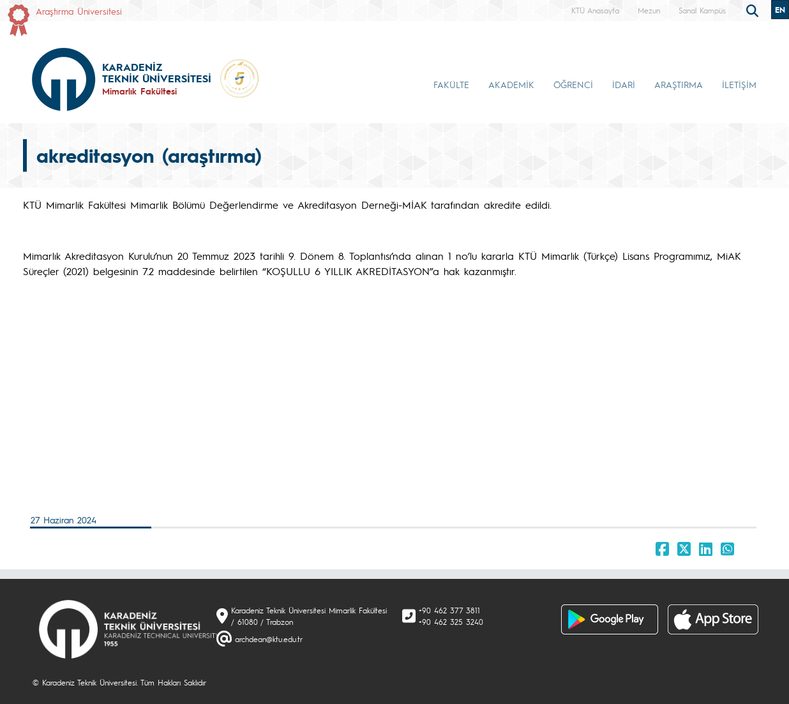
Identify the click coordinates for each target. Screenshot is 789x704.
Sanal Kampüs (702, 10)
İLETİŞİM (739, 84)
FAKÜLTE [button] (451, 84)
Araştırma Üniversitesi (79, 11)
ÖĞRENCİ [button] (573, 84)
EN (780, 9)
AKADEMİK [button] (511, 84)
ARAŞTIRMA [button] (678, 84)
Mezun (649, 10)
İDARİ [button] (623, 84)
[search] (753, 9)
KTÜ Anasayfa (595, 10)
